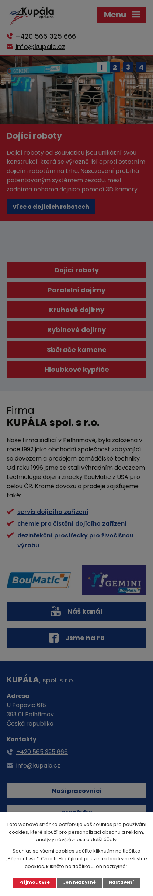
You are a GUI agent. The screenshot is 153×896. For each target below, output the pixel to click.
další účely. (104, 839)
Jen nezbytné (79, 882)
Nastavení (121, 882)
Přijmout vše (34, 882)
